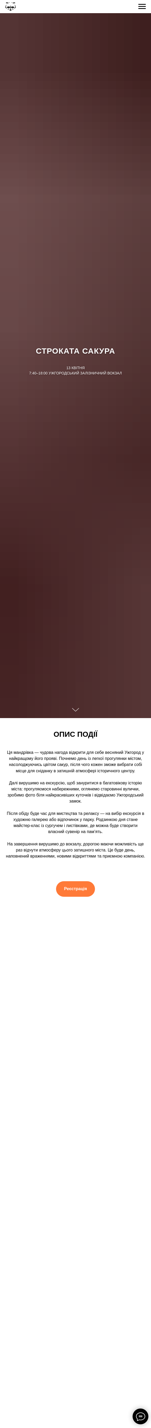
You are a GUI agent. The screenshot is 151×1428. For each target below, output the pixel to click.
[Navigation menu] (142, 6)
